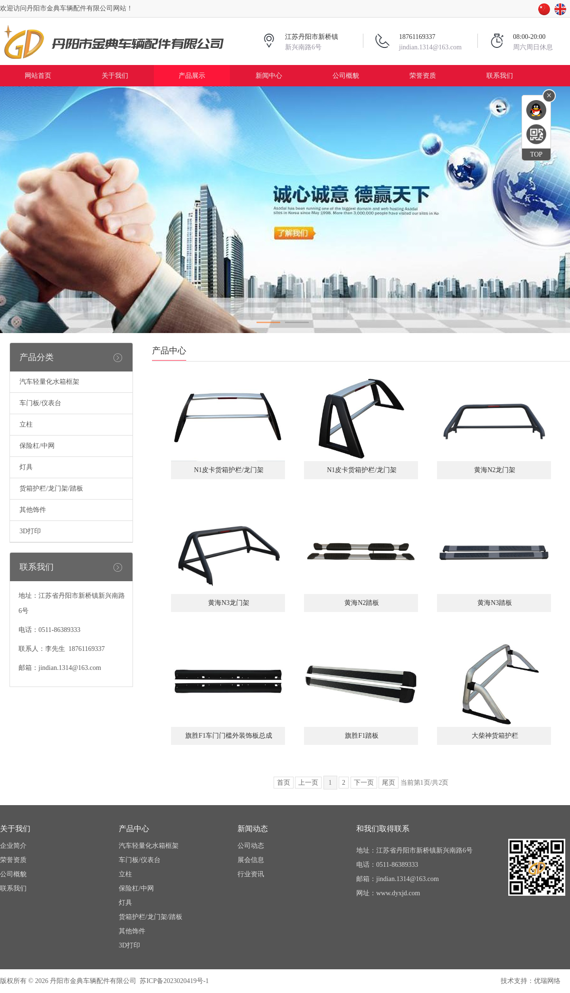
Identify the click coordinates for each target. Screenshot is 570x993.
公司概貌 (345, 75)
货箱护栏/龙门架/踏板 (51, 488)
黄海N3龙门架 (228, 602)
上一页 (308, 782)
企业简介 (13, 845)
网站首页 (38, 75)
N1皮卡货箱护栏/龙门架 (228, 469)
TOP (536, 154)
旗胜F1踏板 (361, 735)
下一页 (364, 782)
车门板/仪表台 (40, 403)
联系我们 (499, 75)
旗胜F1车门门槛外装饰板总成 (228, 735)
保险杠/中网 (37, 445)
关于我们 (115, 75)
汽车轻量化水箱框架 (49, 381)
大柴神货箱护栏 (494, 735)
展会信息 (251, 859)
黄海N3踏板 (494, 602)
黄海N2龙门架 (494, 469)
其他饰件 (32, 509)
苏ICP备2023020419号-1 (174, 980)
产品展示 (192, 75)
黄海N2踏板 (361, 602)
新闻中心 (269, 75)
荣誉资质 (422, 75)
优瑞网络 (547, 980)
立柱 (26, 424)
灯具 (26, 467)
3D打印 (30, 531)
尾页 (388, 782)
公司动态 (251, 845)
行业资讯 (251, 874)
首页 (283, 782)
